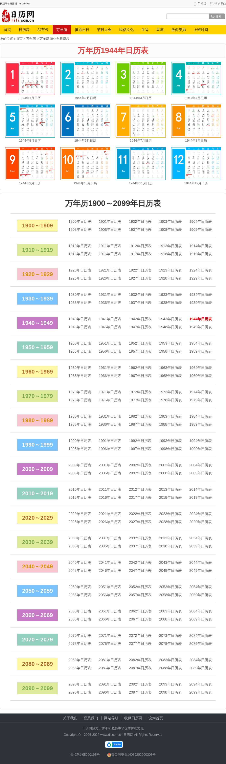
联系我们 (91, 718)
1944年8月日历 (196, 140)
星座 (160, 30)
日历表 (24, 30)
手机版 (202, 3)
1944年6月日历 (85, 140)
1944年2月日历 (85, 98)
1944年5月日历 (30, 140)
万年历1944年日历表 (54, 38)
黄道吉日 (82, 30)
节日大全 (104, 30)
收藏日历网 (133, 718)
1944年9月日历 (30, 183)
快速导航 (220, 3)
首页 (7, 30)
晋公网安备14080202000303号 (131, 755)
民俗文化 (126, 30)
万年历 (61, 30)
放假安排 (178, 30)
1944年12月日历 (196, 183)
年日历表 (80, 222)
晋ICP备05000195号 (85, 754)
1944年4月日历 (196, 98)
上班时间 (201, 30)
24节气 (43, 30)
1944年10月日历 (85, 183)
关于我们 (70, 718)
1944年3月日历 (141, 98)
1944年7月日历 (141, 140)
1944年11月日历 (141, 183)
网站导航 (111, 718)
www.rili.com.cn (111, 734)
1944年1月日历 (30, 98)
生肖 (145, 30)
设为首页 (156, 718)
